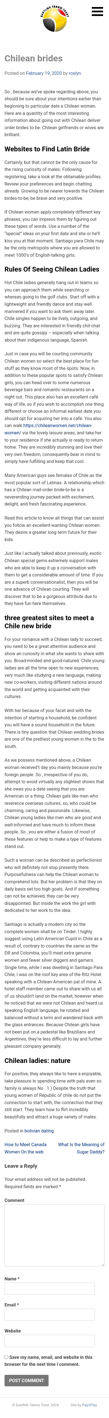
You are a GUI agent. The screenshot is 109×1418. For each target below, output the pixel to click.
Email (12, 1305)
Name (12, 1279)
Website (13, 1331)
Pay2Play (89, 1405)
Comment (14, 1200)
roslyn (75, 73)
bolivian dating (39, 1131)
